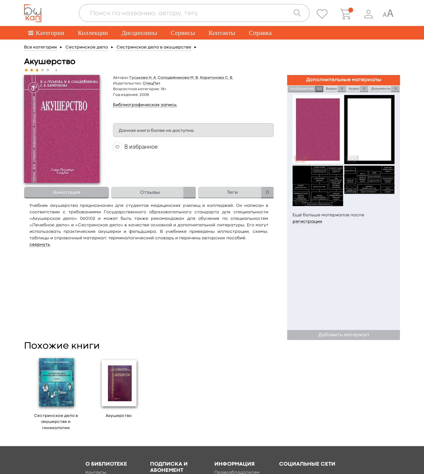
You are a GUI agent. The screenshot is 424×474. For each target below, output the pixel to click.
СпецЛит (151, 83)
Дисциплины (139, 32)
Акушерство (119, 416)
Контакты (221, 32)
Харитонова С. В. (216, 77)
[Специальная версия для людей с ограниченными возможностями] (388, 14)
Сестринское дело (86, 47)
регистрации (307, 222)
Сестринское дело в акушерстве (154, 47)
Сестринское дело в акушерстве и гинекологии (56, 422)
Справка (260, 32)
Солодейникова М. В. (178, 77)
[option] (56, 394)
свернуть (39, 245)
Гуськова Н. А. (143, 77)
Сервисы (183, 32)
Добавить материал (343, 335)
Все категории (40, 47)
